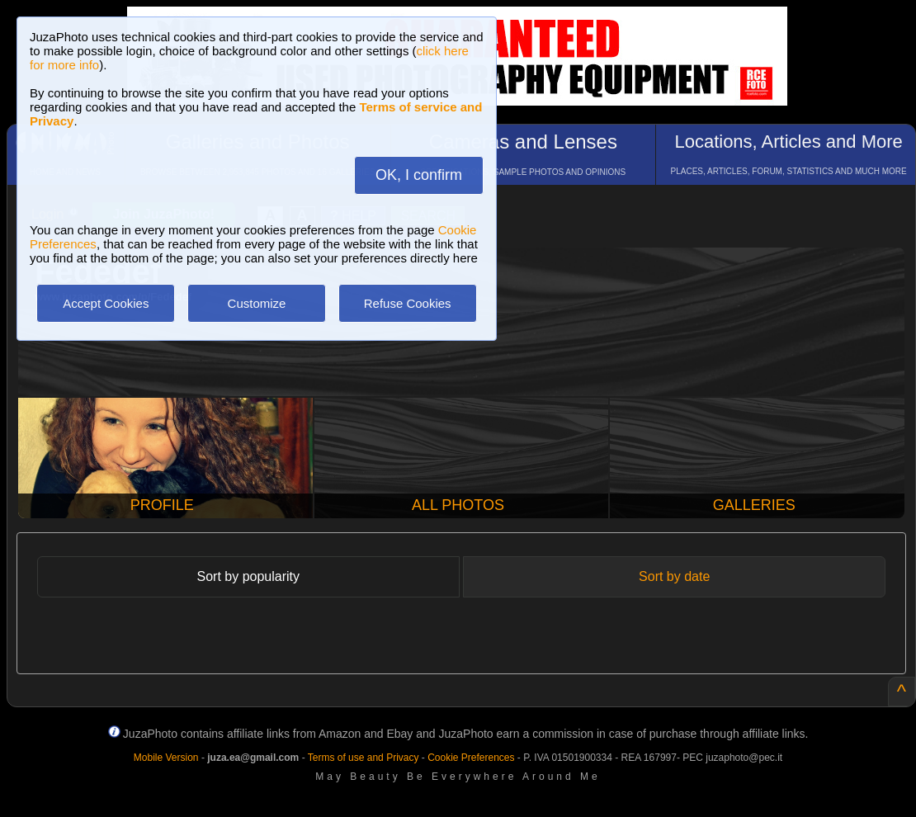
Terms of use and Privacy (363, 757)
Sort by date (674, 576)
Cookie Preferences (470, 757)
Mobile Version (166, 757)
